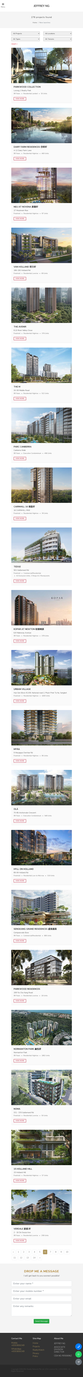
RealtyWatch (38, 1350)
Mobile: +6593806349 (17, 1344)
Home (35, 22)
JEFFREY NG (41, 6)
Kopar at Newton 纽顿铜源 (29, 629)
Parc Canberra (22, 446)
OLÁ (16, 809)
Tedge (17, 566)
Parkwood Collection (27, 86)
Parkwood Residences (27, 989)
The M (17, 386)
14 (34, 1257)
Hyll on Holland (24, 869)
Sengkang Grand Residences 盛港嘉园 (35, 929)
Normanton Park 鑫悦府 (27, 1049)
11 (14, 1257)
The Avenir (20, 326)
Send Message (41, 1321)
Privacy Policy (36, 1355)
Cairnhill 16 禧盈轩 (24, 506)
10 (67, 1252)
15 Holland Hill (23, 1168)
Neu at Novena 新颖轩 (26, 206)
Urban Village (22, 689)
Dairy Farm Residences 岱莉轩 (30, 146)
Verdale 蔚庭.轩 (22, 1228)
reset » (14, 44)
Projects (36, 1346)
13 (27, 1257)
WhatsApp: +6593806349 (17, 1350)
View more (20, 99)
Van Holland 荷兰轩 (25, 266)
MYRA (17, 749)
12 (21, 1257)
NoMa (17, 1108)
